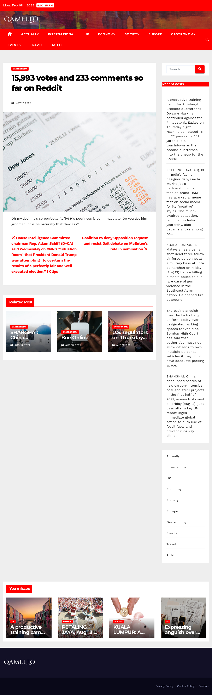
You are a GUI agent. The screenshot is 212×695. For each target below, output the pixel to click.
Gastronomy (183, 34)
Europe (155, 34)
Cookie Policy (186, 686)
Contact (204, 686)
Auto (57, 45)
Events (14, 45)
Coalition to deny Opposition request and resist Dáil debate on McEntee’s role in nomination (115, 243)
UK (86, 34)
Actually (30, 34)
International (62, 34)
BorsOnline (74, 338)
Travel (36, 45)
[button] (207, 39)
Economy (107, 34)
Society (132, 34)
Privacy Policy (164, 686)
